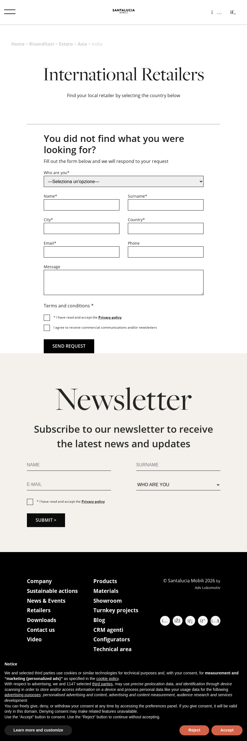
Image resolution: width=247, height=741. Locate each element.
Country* (136, 219)
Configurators (112, 642)
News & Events (47, 602)
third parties (102, 684)
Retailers (39, 612)
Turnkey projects (116, 612)
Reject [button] (194, 730)
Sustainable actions (54, 591)
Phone (134, 243)
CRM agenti (109, 632)
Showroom (108, 602)
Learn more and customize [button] (38, 730)
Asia (82, 44)
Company (40, 581)
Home (17, 44)
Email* (50, 243)
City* (48, 219)
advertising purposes (22, 695)
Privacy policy (110, 317)
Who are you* (57, 172)
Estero (66, 44)
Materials (106, 591)
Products (105, 581)
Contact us (42, 632)
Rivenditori (41, 44)
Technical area (113, 652)
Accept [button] (227, 730)
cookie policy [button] (107, 678)
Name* (50, 196)
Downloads (42, 622)
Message (52, 266)
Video (35, 642)
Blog (99, 622)
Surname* (137, 196)
